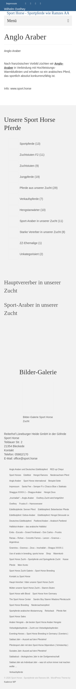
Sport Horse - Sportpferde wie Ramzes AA (38, 13)
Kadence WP (10, 682)
